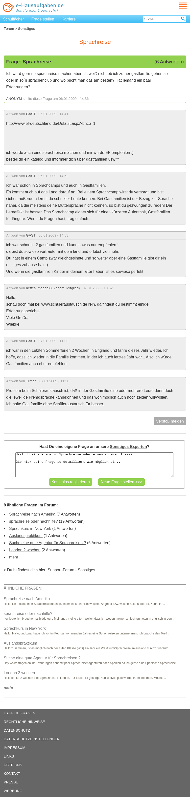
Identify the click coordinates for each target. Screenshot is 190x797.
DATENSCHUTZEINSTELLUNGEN (32, 739)
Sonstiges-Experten (128, 447)
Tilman (31, 381)
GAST (31, 114)
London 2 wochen (24, 550)
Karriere (69, 19)
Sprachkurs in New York (30, 528)
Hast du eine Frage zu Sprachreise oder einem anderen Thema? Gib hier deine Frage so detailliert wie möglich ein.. (94, 464)
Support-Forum (61, 570)
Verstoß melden (170, 421)
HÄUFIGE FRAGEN (19, 713)
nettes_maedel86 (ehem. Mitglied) (53, 288)
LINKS (9, 756)
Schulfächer (13, 19)
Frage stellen (42, 19)
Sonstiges (86, 570)
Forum (9, 29)
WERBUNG (13, 791)
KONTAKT (12, 774)
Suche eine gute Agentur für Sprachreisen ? (47, 543)
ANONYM (14, 99)
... (11, 688)
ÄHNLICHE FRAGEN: (23, 588)
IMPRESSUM (14, 748)
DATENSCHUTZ (17, 730)
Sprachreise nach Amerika (32, 514)
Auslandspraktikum (26, 536)
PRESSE (11, 782)
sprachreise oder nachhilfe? (33, 521)
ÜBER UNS (13, 765)
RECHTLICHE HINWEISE (24, 722)
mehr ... (16, 557)
